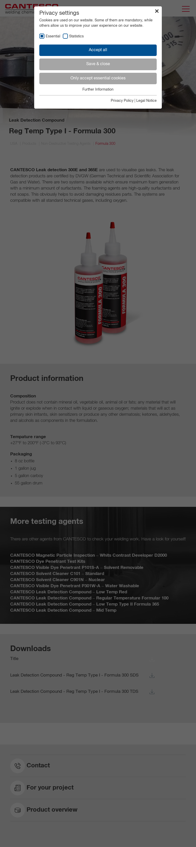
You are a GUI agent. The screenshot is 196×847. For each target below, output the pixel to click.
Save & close (98, 64)
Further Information (98, 89)
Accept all (98, 50)
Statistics (76, 36)
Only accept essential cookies (98, 78)
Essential (53, 36)
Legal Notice (146, 101)
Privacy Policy (122, 101)
